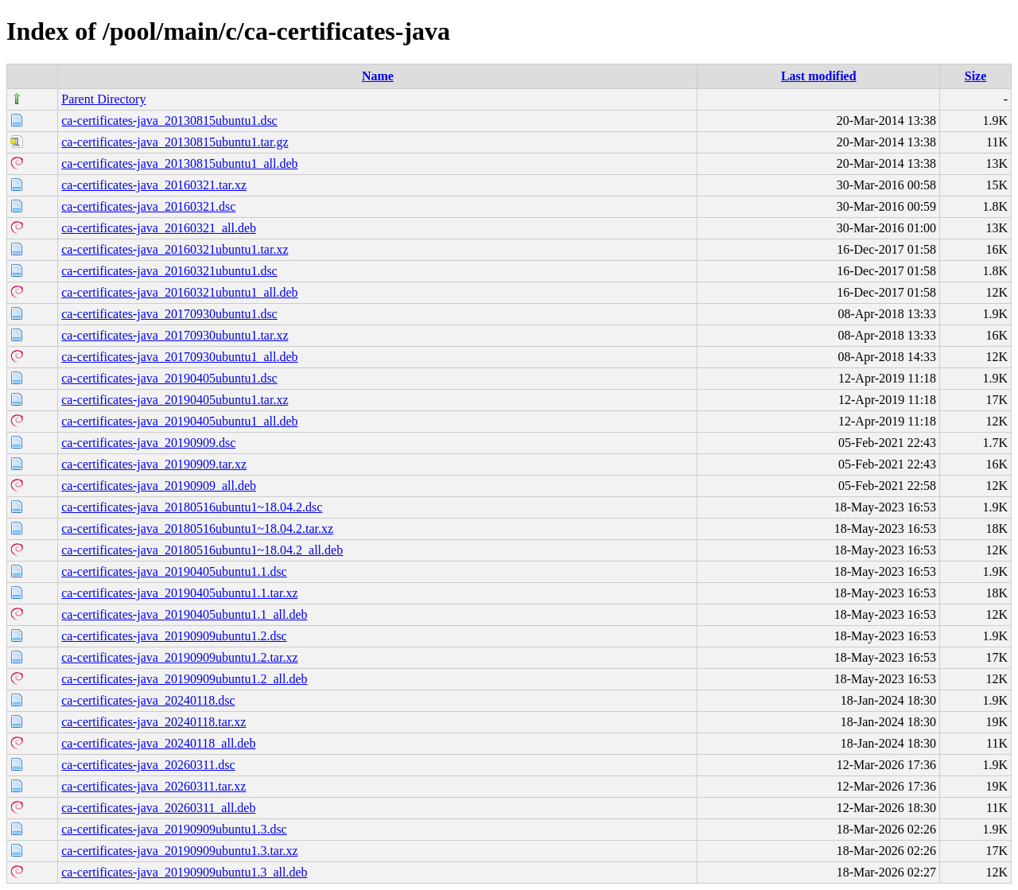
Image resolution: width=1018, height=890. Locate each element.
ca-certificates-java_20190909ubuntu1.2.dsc (173, 636)
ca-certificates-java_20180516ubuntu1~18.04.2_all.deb (202, 550)
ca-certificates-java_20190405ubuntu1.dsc (169, 378)
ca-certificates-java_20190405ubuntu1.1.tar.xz (179, 593)
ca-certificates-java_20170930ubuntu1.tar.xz (174, 335)
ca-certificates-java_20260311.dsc (148, 764)
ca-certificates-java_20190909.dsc (148, 442)
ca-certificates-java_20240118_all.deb (158, 743)
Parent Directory (103, 99)
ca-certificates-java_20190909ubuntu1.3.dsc (173, 829)
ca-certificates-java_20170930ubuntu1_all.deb (179, 356)
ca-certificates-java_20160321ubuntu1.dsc (169, 271)
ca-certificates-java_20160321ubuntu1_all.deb (179, 292)
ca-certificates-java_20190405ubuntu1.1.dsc (173, 571)
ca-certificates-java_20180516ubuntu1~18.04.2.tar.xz (197, 528)
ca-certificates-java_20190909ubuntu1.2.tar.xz (179, 657)
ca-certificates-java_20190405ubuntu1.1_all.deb (184, 614)
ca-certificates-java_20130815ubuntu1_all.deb (179, 163)
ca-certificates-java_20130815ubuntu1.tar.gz (174, 142)
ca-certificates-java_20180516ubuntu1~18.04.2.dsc (191, 507)
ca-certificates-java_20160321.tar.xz (154, 185)
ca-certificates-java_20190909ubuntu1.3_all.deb (184, 872)
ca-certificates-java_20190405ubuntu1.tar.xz (174, 399)
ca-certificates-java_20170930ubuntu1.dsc (169, 314)
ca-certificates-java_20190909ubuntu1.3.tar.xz (179, 850)
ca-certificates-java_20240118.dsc (148, 700)
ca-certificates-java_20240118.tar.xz (153, 722)
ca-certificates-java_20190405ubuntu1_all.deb (179, 421)
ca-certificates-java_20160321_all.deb (158, 228)
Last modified (819, 76)
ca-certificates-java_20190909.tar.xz (154, 464)
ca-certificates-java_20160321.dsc (148, 206)
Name (378, 76)
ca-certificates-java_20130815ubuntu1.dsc (169, 120)
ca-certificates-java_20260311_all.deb (158, 807)
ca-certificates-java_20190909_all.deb (158, 485)
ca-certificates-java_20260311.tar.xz (153, 786)
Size (976, 76)
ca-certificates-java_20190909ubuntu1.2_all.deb (184, 679)
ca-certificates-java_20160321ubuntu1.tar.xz (174, 249)
